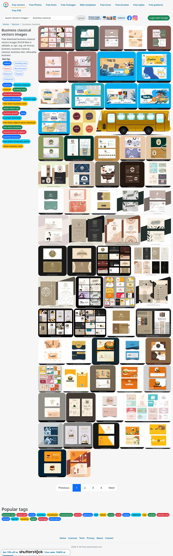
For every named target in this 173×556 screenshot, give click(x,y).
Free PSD (16, 10)
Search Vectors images (16, 17)
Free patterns (156, 4)
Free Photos (35, 4)
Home (6, 24)
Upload (81, 18)
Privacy (90, 538)
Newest (7, 68)
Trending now (20, 63)
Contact (109, 538)
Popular (19, 74)
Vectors (15, 24)
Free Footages (68, 4)
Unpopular (8, 79)
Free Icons (105, 4)
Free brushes (122, 4)
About (100, 538)
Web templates (88, 4)
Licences (72, 538)
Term (82, 538)
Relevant (8, 74)
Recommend (20, 68)
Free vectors (18, 4)
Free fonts (51, 4)
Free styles (138, 4)
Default (7, 63)
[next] (111, 488)
